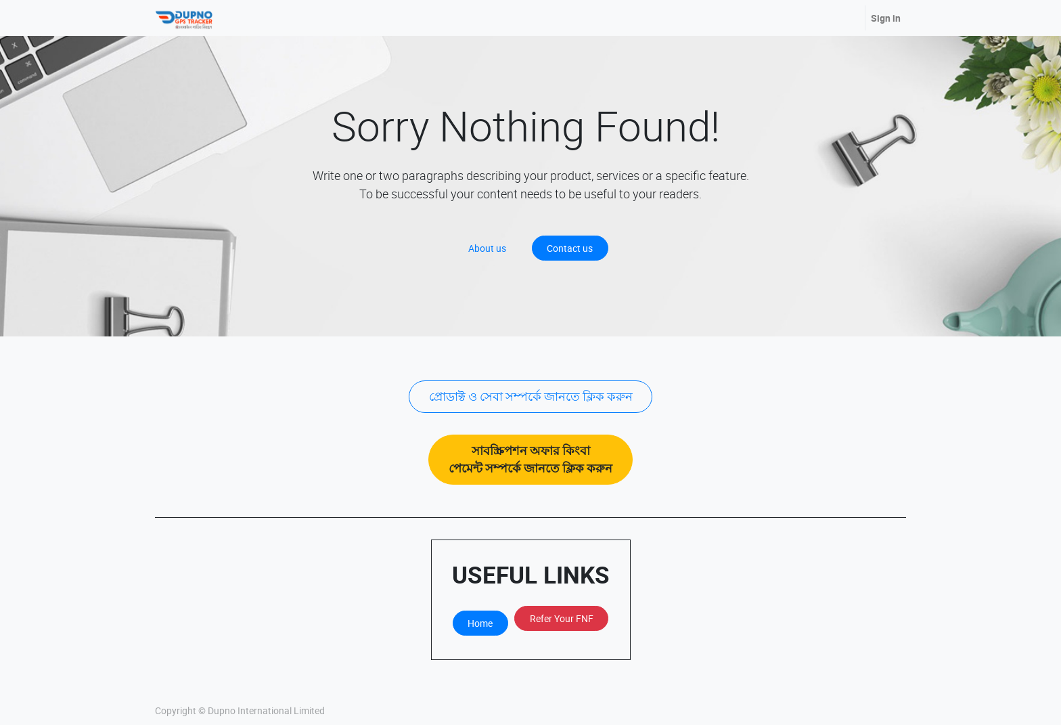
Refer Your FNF (561, 618)
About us (487, 248)
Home (480, 623)
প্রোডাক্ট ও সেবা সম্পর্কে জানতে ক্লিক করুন (531, 396)
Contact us (570, 248)
